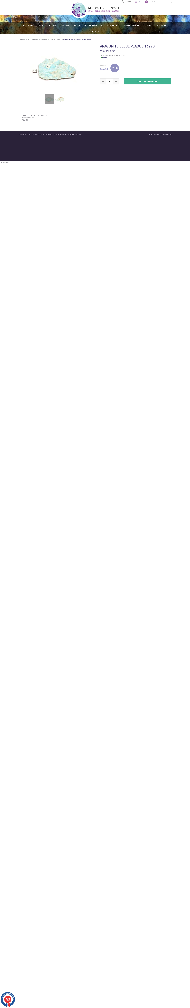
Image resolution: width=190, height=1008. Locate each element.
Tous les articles (25, 39)
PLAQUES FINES (55, 39)
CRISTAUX (52, 25)
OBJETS (76, 25)
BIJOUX (40, 25)
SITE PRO (95, 31)
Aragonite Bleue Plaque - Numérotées (77, 39)
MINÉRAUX (64, 25)
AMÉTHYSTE (28, 25)
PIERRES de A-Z (112, 25)
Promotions (161, 25)
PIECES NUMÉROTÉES (93, 25)
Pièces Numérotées (40, 39)
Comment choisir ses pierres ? (137, 25)
